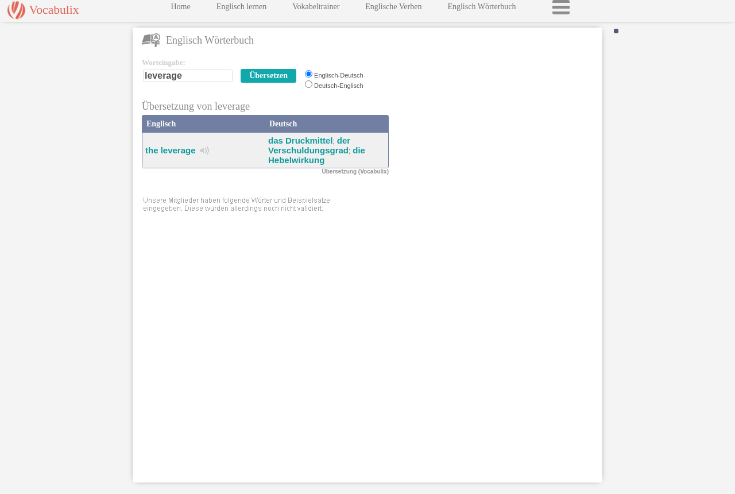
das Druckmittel (300, 140)
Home (180, 9)
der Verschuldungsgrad (309, 145)
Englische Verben (393, 9)
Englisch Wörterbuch (481, 9)
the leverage (170, 150)
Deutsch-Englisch (338, 85)
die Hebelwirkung (316, 155)
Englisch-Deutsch (338, 75)
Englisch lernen (241, 9)
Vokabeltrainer (315, 9)
